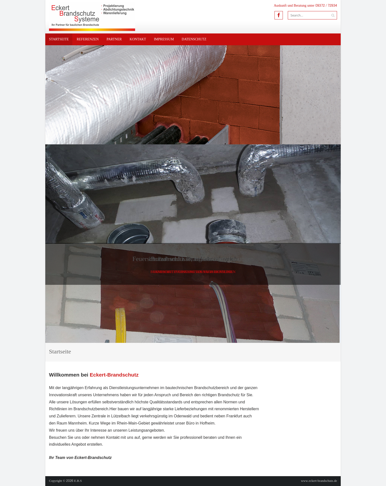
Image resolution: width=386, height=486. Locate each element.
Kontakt (138, 39)
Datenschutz (194, 39)
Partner (114, 39)
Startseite (59, 39)
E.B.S (78, 481)
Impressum (164, 39)
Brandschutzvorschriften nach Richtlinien (192, 272)
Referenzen (87, 39)
